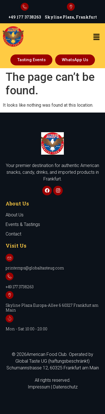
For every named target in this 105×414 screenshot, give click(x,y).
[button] (96, 37)
